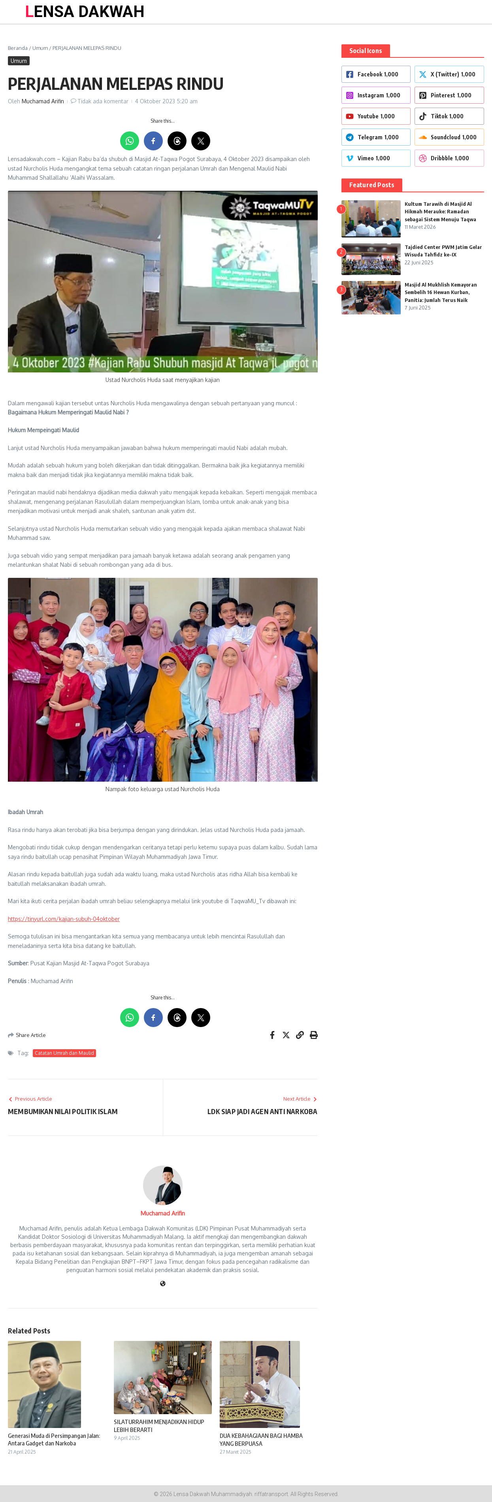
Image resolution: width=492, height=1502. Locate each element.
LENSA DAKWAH (85, 11)
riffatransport (271, 1494)
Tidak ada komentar (102, 101)
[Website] (163, 1284)
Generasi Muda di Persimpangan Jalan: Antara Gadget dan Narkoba (54, 1439)
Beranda (18, 48)
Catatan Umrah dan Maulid (64, 1053)
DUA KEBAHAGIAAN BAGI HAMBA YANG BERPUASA (261, 1439)
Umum (40, 48)
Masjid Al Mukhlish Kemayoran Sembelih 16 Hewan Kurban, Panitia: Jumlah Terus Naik (441, 292)
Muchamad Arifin (43, 101)
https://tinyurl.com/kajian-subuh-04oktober (64, 918)
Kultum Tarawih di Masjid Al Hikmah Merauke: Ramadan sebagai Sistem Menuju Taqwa (440, 211)
